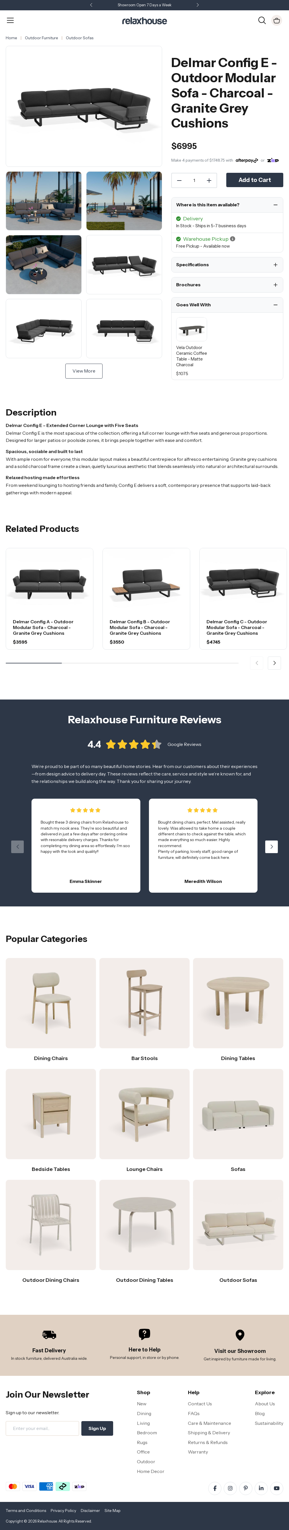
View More (83, 371)
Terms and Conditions (26, 1510)
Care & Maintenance (209, 1423)
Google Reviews (184, 749)
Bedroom (147, 1432)
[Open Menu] (10, 20)
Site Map (113, 1510)
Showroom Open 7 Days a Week (145, 5)
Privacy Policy (63, 1510)
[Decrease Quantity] (179, 180)
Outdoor (146, 1461)
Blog (260, 1413)
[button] (198, 5)
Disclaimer (90, 1510)
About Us (265, 1403)
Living (143, 1423)
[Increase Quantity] (209, 180)
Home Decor (150, 1471)
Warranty (198, 1452)
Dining (144, 1413)
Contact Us (200, 1403)
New (141, 1403)
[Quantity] (194, 180)
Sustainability (269, 1423)
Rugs (142, 1442)
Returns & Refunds (208, 1442)
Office (143, 1452)
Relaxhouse (47, 1521)
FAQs (194, 1413)
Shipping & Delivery (209, 1432)
